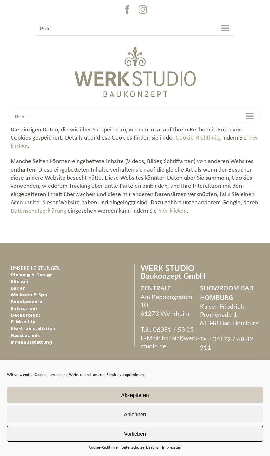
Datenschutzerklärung (140, 447)
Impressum (171, 447)
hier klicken (172, 211)
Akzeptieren (135, 395)
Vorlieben (135, 434)
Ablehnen (135, 414)
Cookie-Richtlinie (103, 447)
